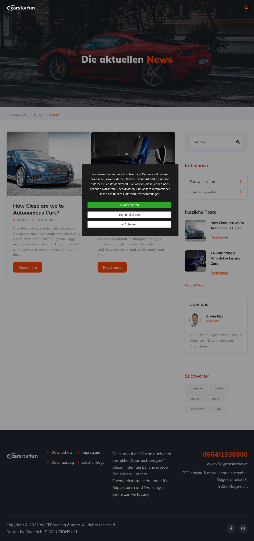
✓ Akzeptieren (129, 205)
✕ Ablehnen (129, 224)
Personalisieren (129, 214)
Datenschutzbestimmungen (141, 194)
